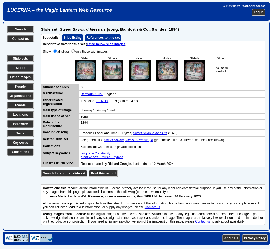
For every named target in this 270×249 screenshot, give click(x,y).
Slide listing (72, 38)
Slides (20, 68)
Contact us (20, 39)
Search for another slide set (64, 173)
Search (20, 29)
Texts (20, 133)
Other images (20, 77)
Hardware (20, 124)
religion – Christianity (95, 153)
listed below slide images (106, 44)
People (20, 86)
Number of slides (56, 87)
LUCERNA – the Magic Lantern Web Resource (59, 10)
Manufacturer (53, 93)
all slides (63, 51)
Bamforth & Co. (92, 94)
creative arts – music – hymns (102, 157)
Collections (20, 152)
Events (20, 105)
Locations (20, 114)
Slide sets (20, 58)
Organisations (20, 96)
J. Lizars (102, 101)
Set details (50, 38)
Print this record (103, 173)
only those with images (91, 51)
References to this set (103, 38)
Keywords (20, 143)
